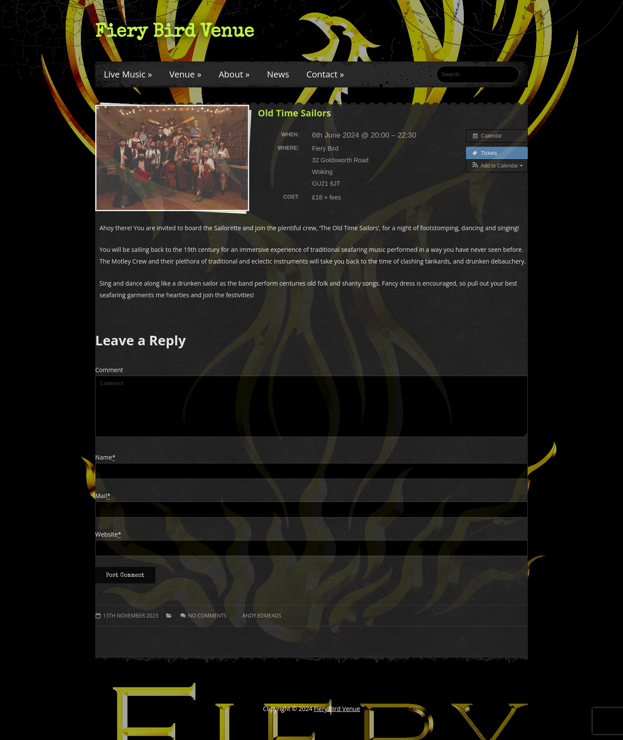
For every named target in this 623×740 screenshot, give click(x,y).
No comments (207, 626)
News (278, 74)
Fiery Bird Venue (174, 30)
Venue (185, 74)
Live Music (128, 74)
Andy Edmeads (262, 626)
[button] (496, 166)
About (233, 74)
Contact (325, 74)
